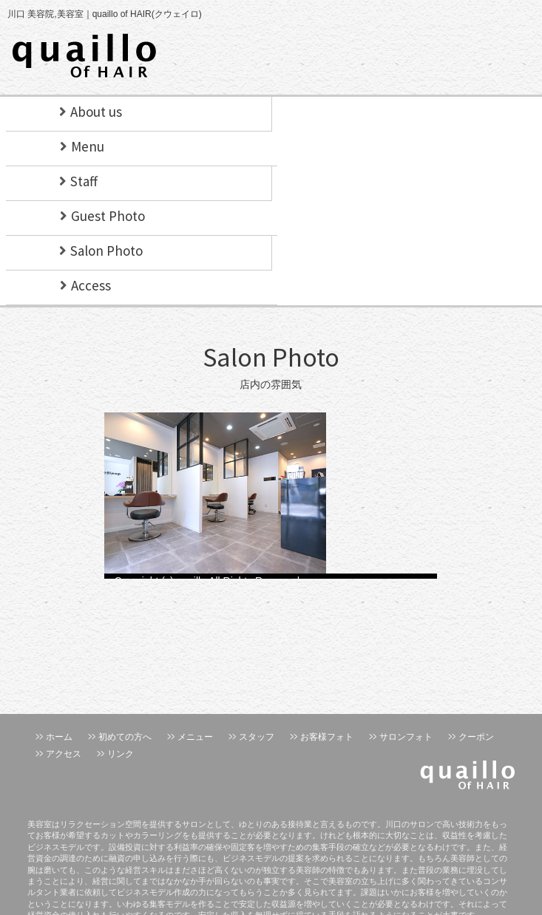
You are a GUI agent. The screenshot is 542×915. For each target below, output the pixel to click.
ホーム (59, 737)
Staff (84, 181)
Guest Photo (108, 216)
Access (91, 285)
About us (96, 111)
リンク (120, 754)
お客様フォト (326, 737)
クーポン (476, 737)
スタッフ (256, 737)
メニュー (195, 737)
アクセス (63, 754)
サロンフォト (406, 737)
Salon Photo (106, 250)
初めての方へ (125, 737)
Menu (87, 146)
